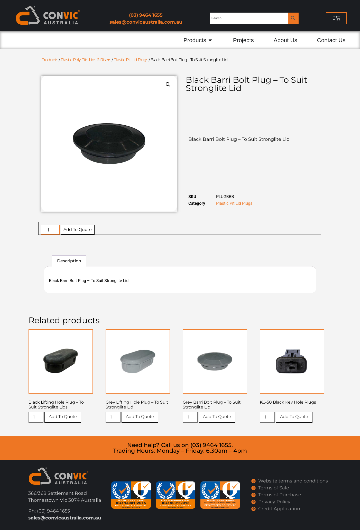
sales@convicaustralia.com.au (145, 22)
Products (49, 59)
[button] (168, 84)
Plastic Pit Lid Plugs (131, 59)
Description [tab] (69, 260)
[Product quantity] (50, 230)
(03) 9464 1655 (146, 15)
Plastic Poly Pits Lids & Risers (86, 59)
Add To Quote (77, 229)
